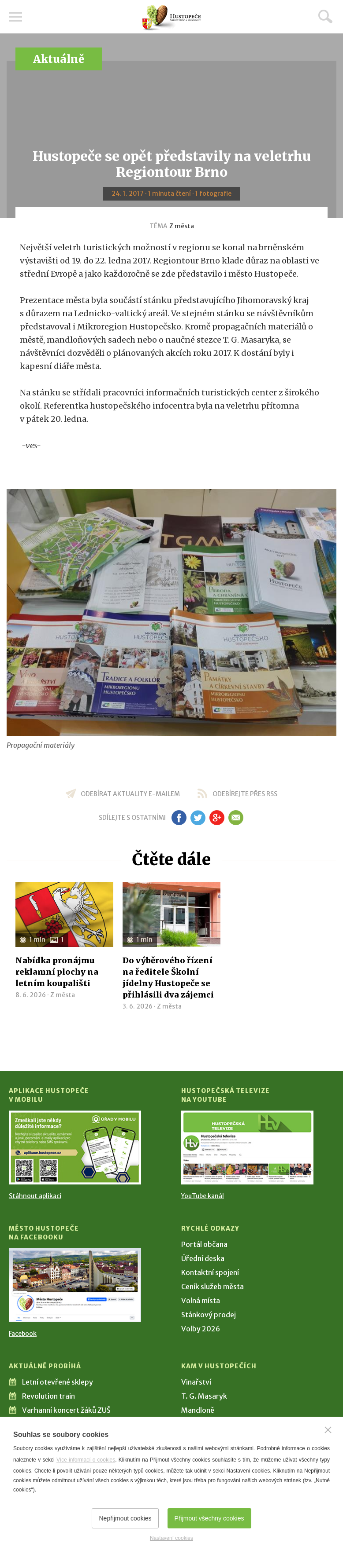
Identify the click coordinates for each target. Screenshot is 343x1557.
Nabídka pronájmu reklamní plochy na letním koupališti (56, 971)
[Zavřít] (328, 1430)
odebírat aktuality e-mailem (130, 794)
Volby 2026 (200, 1328)
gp (217, 818)
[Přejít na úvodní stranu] (171, 18)
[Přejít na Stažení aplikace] (75, 1147)
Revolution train (48, 1396)
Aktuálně (58, 59)
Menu (15, 17)
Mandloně (197, 1410)
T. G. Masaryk (204, 1396)
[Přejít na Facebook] (75, 1285)
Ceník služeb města (212, 1286)
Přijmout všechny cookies (209, 1518)
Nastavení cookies (171, 1538)
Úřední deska (202, 1258)
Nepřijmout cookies (125, 1518)
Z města (181, 226)
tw (198, 818)
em (235, 818)
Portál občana (204, 1244)
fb (179, 818)
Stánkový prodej (208, 1314)
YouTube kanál (202, 1196)
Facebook (23, 1334)
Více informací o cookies (85, 1460)
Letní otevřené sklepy (57, 1382)
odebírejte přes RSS (245, 794)
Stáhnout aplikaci (35, 1196)
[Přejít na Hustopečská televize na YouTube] (247, 1147)
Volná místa (200, 1300)
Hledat (325, 16)
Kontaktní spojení (210, 1272)
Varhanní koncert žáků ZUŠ (66, 1410)
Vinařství (196, 1382)
